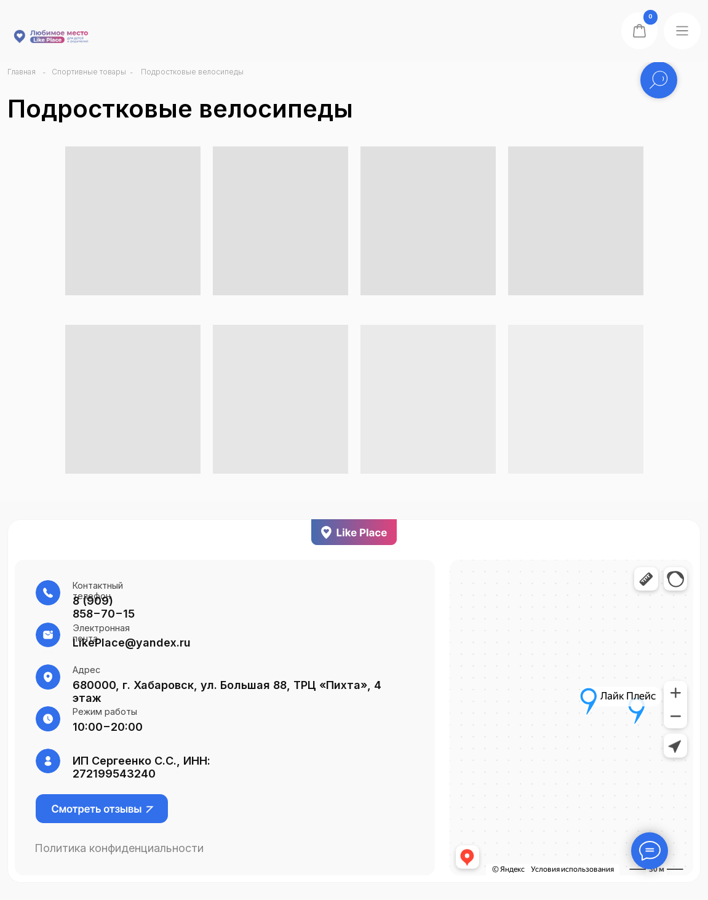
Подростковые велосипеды (192, 71)
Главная (21, 71)
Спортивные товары (89, 71)
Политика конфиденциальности (119, 848)
